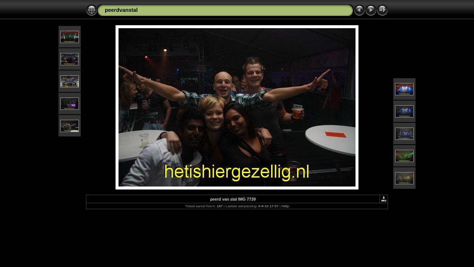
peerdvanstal (121, 10)
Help (285, 206)
